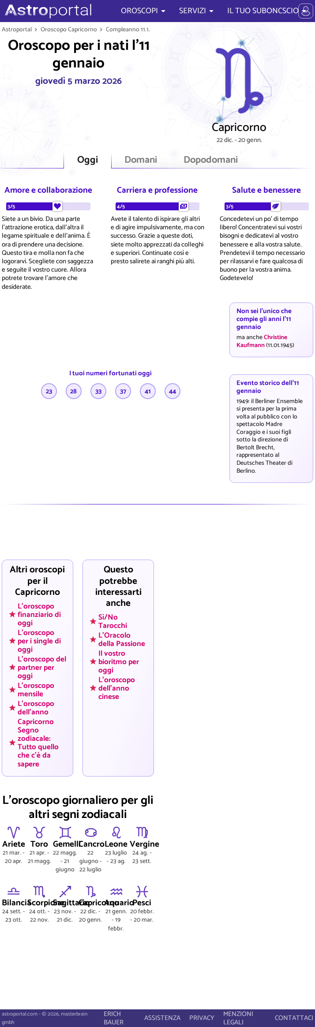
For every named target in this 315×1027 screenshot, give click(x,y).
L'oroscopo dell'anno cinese (116, 688)
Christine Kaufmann (261, 341)
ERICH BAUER (114, 1018)
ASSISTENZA (162, 1018)
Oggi (87, 160)
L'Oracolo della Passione (121, 639)
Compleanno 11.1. (128, 29)
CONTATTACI (294, 1018)
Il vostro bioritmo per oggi (118, 661)
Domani (140, 160)
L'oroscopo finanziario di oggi (39, 614)
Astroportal (17, 29)
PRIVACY (201, 1018)
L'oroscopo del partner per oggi (42, 667)
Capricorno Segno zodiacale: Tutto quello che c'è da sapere (38, 743)
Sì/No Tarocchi (112, 621)
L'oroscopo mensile (36, 689)
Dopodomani (211, 160)
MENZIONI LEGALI (238, 1018)
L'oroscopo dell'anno (36, 707)
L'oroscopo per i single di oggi (39, 640)
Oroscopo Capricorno (69, 29)
